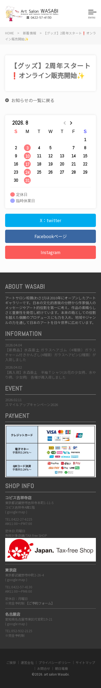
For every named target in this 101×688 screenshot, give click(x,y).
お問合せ (43, 668)
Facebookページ (50, 236)
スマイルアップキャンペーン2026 (31, 404)
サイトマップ (85, 662)
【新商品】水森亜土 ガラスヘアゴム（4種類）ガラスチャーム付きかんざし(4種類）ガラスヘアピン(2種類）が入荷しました (50, 354)
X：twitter (50, 220)
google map (16, 511)
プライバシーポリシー (55, 662)
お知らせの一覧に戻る (32, 100)
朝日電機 (61, 668)
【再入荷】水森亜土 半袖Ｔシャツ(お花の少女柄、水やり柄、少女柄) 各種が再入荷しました (50, 375)
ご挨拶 (11, 662)
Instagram (51, 252)
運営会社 (27, 662)
